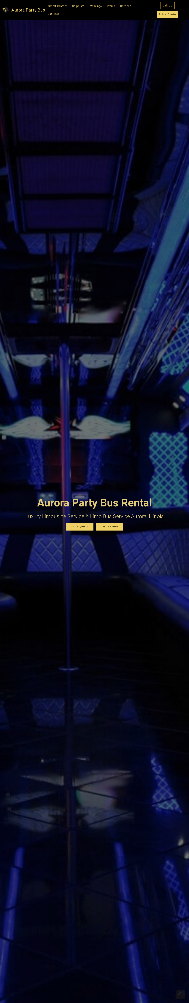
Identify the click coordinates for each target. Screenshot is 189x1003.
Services (125, 6)
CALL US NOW (109, 527)
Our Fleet (53, 13)
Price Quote (167, 14)
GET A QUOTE (79, 527)
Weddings (95, 6)
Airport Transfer (57, 6)
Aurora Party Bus (28, 10)
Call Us (167, 5)
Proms (111, 6)
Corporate (78, 6)
